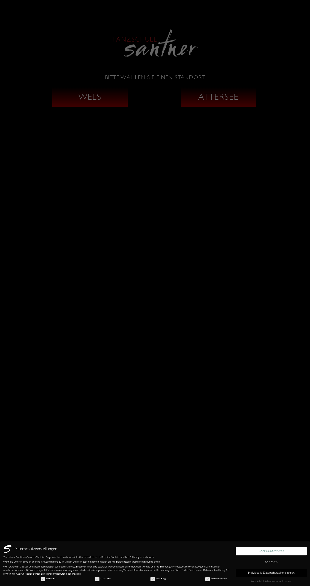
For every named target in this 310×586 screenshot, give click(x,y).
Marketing (158, 578)
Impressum (288, 581)
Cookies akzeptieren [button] (271, 551)
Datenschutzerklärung (214, 570)
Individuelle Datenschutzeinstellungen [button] (271, 573)
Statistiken (103, 578)
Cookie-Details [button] (257, 581)
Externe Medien (216, 578)
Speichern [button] (271, 562)
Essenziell (48, 578)
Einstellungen (47, 573)
